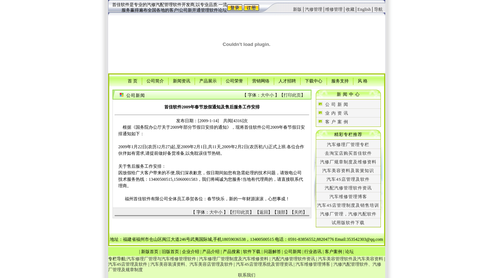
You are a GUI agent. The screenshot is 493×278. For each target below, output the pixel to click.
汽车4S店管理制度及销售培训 (348, 205)
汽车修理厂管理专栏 (348, 144)
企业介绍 (190, 251)
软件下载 (251, 251)
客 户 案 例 (336, 121)
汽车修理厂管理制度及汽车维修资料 (233, 258)
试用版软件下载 (348, 222)
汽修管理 (313, 9)
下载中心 (313, 80)
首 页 (132, 80)
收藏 (350, 9)
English (364, 9)
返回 (263, 212)
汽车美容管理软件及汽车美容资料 (350, 258)
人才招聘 (287, 80)
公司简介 (155, 80)
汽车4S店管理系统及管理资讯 (264, 264)
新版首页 (149, 251)
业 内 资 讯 (336, 113)
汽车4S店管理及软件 (348, 179)
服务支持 (340, 80)
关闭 (298, 212)
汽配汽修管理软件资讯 (348, 188)
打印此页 (292, 95)
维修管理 (334, 9)
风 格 (362, 80)
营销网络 (260, 80)
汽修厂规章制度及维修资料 (348, 161)
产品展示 (208, 80)
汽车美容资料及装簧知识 (348, 170)
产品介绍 (211, 251)
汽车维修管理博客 (348, 196)
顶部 (281, 212)
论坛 (349, 251)
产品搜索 (231, 251)
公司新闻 (292, 251)
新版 (297, 9)
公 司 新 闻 (336, 104)
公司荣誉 (234, 80)
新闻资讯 (181, 80)
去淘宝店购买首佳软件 (348, 153)
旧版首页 (170, 251)
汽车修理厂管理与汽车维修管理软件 (161, 258)
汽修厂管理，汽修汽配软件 (348, 214)
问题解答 (272, 251)
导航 (378, 9)
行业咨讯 (313, 251)
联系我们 (246, 275)
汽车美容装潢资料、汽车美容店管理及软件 (191, 264)
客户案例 (333, 251)
